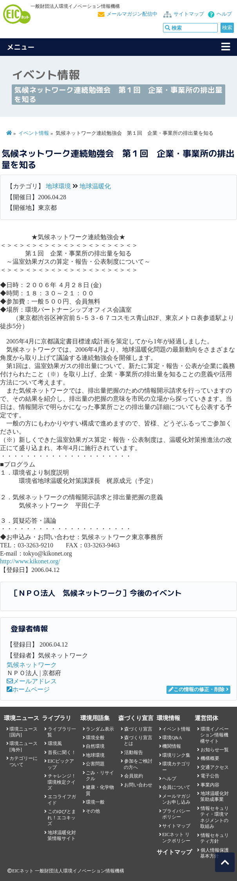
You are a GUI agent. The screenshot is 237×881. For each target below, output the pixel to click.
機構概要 (210, 758)
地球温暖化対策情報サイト (61, 835)
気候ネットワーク (32, 664)
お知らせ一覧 (215, 749)
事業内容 (210, 785)
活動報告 (133, 752)
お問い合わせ (138, 785)
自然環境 (95, 746)
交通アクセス (215, 767)
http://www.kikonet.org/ (30, 561)
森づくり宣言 (138, 729)
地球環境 (58, 186)
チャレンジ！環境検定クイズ (61, 782)
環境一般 (95, 802)
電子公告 (210, 776)
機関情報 (171, 746)
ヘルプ (224, 14)
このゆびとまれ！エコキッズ (61, 817)
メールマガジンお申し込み (176, 799)
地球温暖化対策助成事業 (214, 796)
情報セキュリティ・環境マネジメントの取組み (214, 817)
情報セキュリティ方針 (214, 838)
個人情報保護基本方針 (214, 853)
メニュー (20, 47)
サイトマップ (189, 14)
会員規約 (133, 776)
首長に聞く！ (62, 752)
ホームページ (28, 689)
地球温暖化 (95, 186)
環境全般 (95, 737)
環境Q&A (172, 737)
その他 (93, 811)
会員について (176, 787)
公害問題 (95, 764)
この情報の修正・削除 (196, 689)
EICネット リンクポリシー (176, 837)
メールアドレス (32, 681)
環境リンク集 (176, 755)
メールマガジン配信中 (132, 14)
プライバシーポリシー (176, 814)
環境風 (55, 743)
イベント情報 (33, 133)
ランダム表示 (100, 729)
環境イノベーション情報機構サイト (214, 735)
